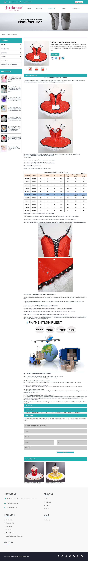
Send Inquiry (55, 54)
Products (52, 8)
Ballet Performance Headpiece (9, 64)
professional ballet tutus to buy (32, 483)
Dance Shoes (4, 60)
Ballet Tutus (4, 45)
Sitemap (48, 520)
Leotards (3, 56)
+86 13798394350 (27, 2)
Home (29, 8)
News (64, 8)
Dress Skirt (4, 52)
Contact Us (76, 8)
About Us (39, 8)
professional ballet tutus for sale (54, 483)
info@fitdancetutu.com (13, 2)
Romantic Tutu (5, 49)
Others (15, 34)
